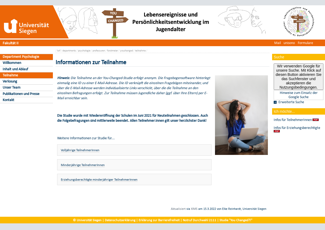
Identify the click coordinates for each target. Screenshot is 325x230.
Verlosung (10, 81)
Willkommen (12, 62)
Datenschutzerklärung (120, 220)
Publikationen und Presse (21, 94)
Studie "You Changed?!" (235, 220)
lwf (58, 50)
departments (69, 50)
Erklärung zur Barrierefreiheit (159, 220)
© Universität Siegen (87, 220)
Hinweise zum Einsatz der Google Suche (299, 95)
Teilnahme (10, 75)
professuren (99, 50)
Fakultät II (11, 42)
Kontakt (8, 100)
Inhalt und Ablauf (15, 69)
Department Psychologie (21, 56)
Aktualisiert (178, 209)
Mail (277, 43)
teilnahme (140, 50)
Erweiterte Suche (291, 102)
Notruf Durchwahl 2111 (199, 220)
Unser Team (11, 87)
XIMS (194, 209)
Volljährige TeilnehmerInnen (80, 150)
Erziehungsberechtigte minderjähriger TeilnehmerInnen (99, 179)
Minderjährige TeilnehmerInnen (83, 165)
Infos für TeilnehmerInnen (293, 120)
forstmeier (112, 50)
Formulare (305, 43)
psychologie (84, 50)
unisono (289, 43)
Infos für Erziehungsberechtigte (297, 128)
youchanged (126, 50)
